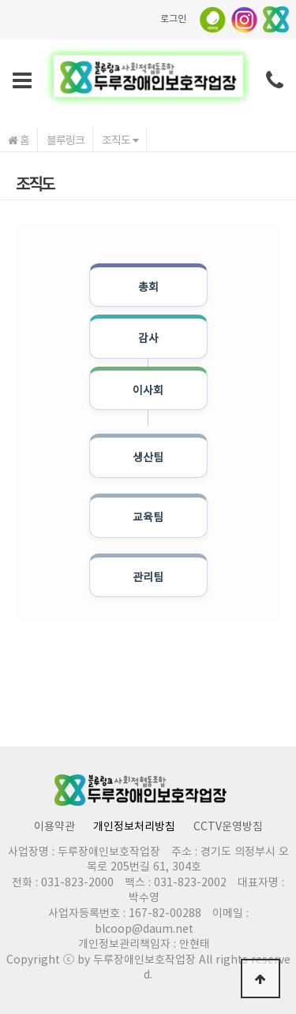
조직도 (120, 139)
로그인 (173, 18)
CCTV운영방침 (228, 825)
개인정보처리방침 (134, 825)
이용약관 (54, 825)
